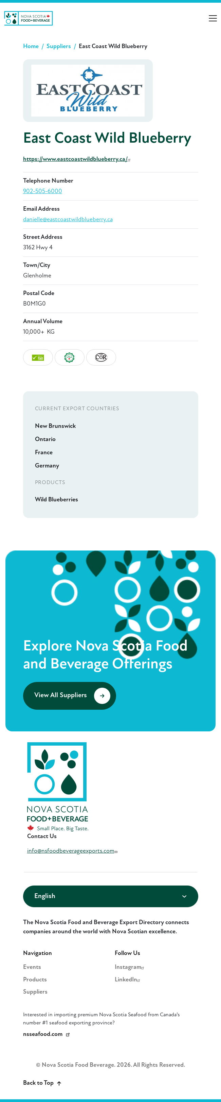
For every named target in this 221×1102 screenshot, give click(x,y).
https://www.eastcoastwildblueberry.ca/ (77, 159)
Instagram (130, 967)
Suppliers (59, 46)
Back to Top (42, 1083)
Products (35, 980)
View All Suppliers (72, 696)
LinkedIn (128, 980)
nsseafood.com (47, 1034)
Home (31, 46)
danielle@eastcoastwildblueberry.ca (68, 219)
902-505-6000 (42, 191)
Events (32, 967)
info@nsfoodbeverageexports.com (73, 851)
